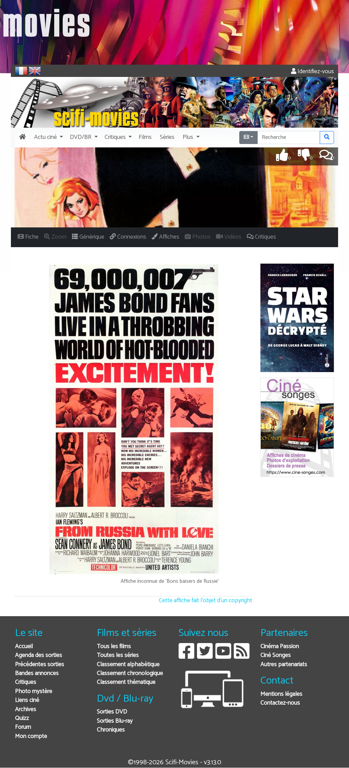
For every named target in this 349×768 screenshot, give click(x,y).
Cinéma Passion (279, 647)
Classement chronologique (130, 673)
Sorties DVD (112, 712)
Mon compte (31, 736)
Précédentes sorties (39, 665)
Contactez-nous (280, 703)
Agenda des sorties (38, 655)
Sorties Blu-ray (115, 721)
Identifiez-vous (312, 72)
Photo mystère (33, 692)
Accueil (24, 647)
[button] (48, 137)
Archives (25, 710)
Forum (23, 727)
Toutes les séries (118, 655)
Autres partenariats (283, 665)
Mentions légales (281, 694)
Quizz (22, 718)
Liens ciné (27, 700)
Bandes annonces (37, 673)
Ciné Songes (275, 655)
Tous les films (114, 647)
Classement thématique (126, 682)
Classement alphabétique (128, 665)
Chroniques (111, 730)
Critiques (25, 682)
